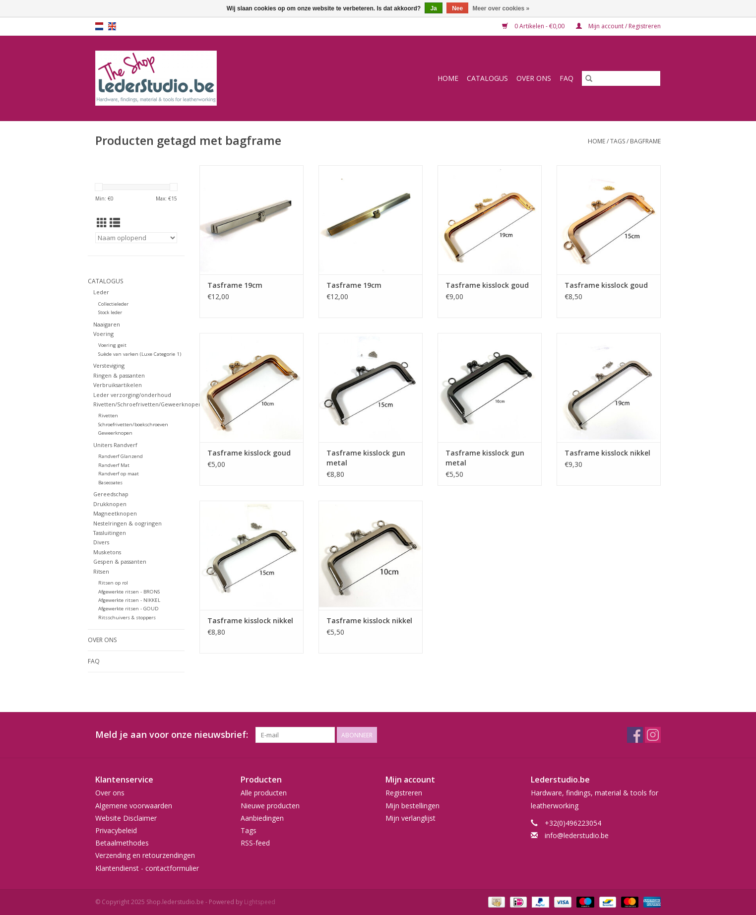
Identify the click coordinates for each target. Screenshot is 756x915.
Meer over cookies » (501, 8)
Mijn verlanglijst (410, 818)
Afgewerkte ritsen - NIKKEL (129, 600)
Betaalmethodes (122, 843)
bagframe (645, 141)
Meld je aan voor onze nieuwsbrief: (171, 734)
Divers (101, 542)
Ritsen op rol (113, 583)
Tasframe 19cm (234, 285)
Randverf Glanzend (120, 456)
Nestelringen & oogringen (127, 523)
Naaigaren (106, 324)
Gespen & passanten (119, 561)
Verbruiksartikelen (117, 385)
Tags (617, 141)
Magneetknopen (115, 513)
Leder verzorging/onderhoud (132, 394)
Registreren (403, 792)
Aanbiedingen (262, 818)
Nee (457, 8)
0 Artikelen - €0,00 (534, 26)
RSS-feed (255, 843)
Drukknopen (109, 504)
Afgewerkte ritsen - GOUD (128, 608)
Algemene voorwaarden (133, 805)
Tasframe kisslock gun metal (365, 457)
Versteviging (109, 365)
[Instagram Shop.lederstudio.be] (653, 735)
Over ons (533, 78)
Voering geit (112, 345)
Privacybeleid (116, 830)
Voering (103, 333)
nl (99, 26)
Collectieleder (113, 304)
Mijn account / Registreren (618, 26)
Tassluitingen (109, 532)
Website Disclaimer (126, 818)
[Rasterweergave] (102, 223)
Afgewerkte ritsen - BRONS (129, 591)
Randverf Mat (113, 465)
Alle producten (264, 792)
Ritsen (101, 571)
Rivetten (108, 415)
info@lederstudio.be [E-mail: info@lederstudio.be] (577, 835)
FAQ (566, 78)
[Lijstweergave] (115, 223)
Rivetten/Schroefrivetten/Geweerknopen (147, 404)
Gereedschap (110, 494)
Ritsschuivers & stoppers (127, 617)
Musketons (107, 552)
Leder (101, 292)
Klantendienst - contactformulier (147, 868)
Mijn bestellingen (412, 805)
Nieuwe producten (270, 805)
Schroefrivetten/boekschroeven (133, 424)
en (112, 26)
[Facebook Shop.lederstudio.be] (635, 735)
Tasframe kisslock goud (487, 285)
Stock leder (110, 312)
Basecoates (110, 482)
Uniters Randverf (115, 445)
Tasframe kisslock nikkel (607, 453)
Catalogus (487, 78)
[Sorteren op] (136, 237)
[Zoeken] (621, 78)
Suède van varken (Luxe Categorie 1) (139, 354)
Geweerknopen (115, 433)
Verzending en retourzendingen (145, 855)
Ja (433, 8)
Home (448, 78)
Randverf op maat (118, 473)
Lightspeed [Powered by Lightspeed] (259, 902)
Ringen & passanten (119, 375)
